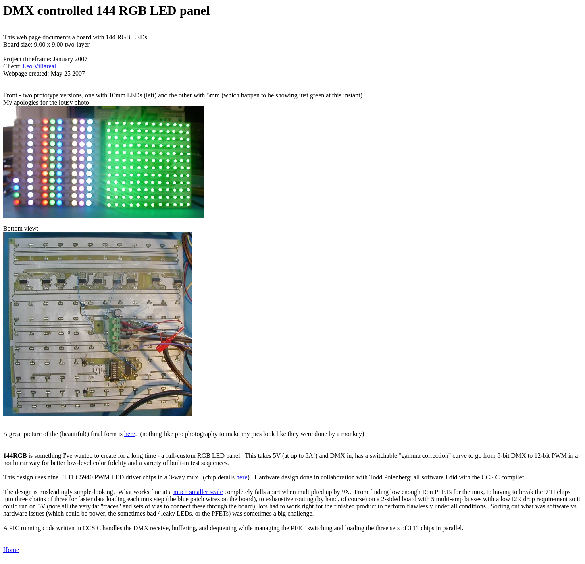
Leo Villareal (39, 66)
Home (11, 549)
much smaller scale (198, 491)
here (129, 433)
